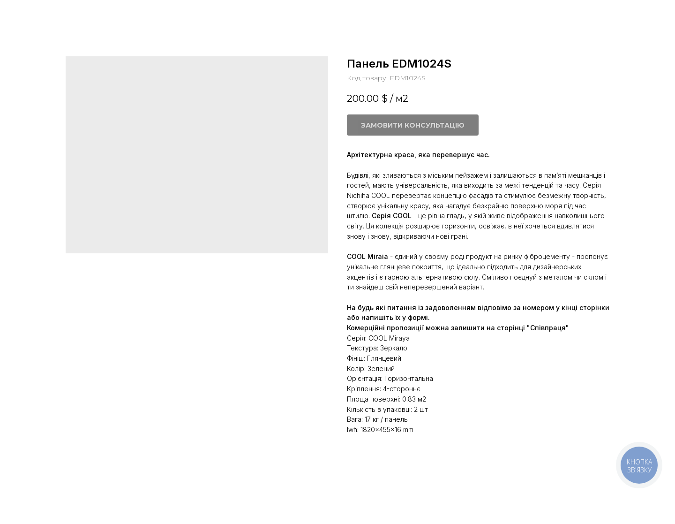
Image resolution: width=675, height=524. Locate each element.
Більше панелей (45, 14)
